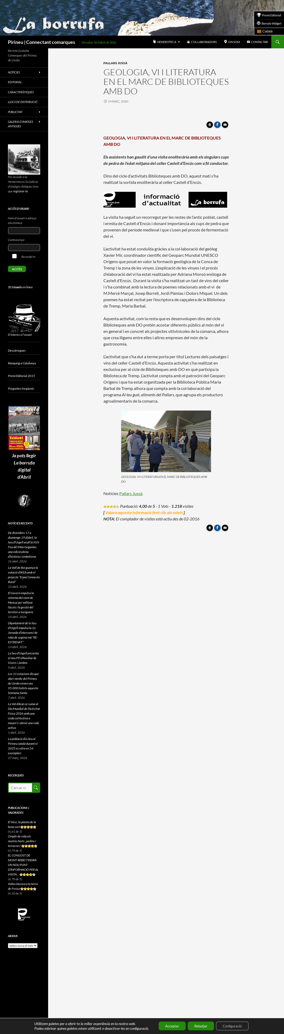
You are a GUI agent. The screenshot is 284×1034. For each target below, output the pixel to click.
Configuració (236, 1025)
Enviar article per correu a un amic (226, 126)
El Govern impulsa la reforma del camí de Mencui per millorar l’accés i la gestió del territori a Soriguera (21, 602)
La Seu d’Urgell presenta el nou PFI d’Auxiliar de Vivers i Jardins (23, 658)
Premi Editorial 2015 (21, 376)
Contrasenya (16, 240)
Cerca (35, 787)
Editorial (15, 82)
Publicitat (15, 112)
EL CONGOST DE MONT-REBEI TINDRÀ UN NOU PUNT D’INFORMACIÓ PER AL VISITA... (23, 864)
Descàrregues (17, 350)
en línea (20, 287)
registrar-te (20, 191)
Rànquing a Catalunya (22, 363)
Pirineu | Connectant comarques (41, 42)
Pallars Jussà (115, 63)
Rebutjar (200, 1025)
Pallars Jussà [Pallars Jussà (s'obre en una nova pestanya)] (131, 493)
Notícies (14, 72)
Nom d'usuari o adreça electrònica (22, 220)
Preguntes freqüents (21, 388)
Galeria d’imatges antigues (20, 124)
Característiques (21, 92)
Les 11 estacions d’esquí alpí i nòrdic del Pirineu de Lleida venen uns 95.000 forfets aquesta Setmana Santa (23, 683)
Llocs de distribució (22, 102)
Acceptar (167, 1025)
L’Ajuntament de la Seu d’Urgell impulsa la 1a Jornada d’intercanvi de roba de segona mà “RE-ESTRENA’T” (23, 632)
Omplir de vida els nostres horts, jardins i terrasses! (22, 841)
